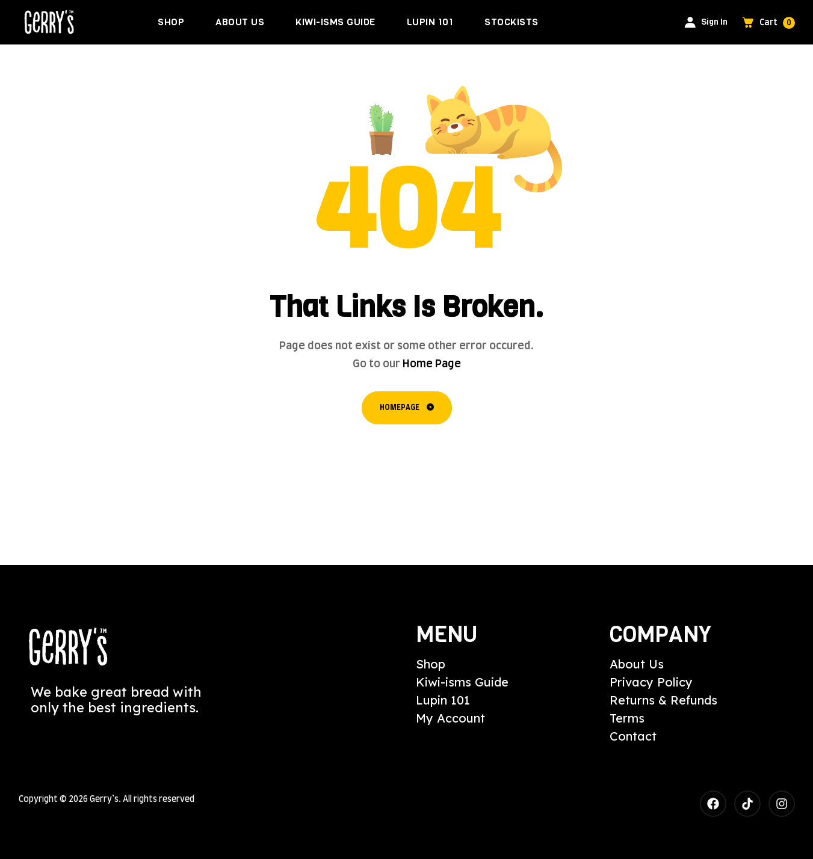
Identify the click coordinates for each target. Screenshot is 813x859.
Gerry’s (104, 799)
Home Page (432, 364)
